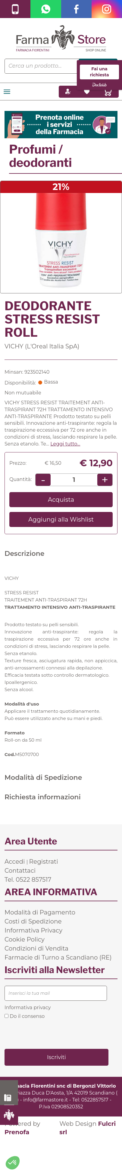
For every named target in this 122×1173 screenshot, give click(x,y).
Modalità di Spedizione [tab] (43, 777)
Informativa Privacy (33, 930)
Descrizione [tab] (25, 554)
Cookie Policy (25, 939)
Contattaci (20, 870)
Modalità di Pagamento (40, 912)
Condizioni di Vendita (36, 948)
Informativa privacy (28, 1007)
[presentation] (50, 1033)
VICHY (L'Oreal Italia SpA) (42, 346)
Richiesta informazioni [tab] (43, 797)
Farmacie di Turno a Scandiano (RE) (58, 957)
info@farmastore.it (45, 1100)
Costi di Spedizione (33, 921)
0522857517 (94, 1100)
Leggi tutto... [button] (65, 444)
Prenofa (17, 1132)
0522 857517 (9, 1098)
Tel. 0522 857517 (28, 879)
